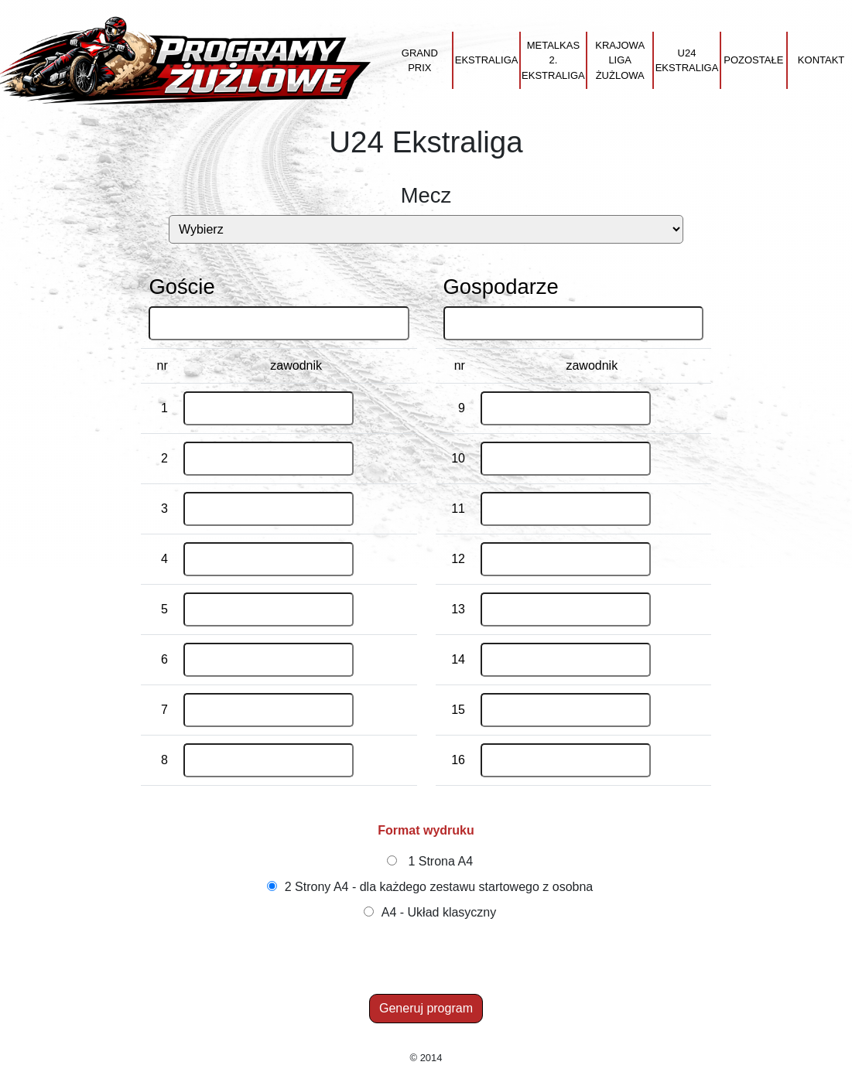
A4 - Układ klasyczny (439, 912)
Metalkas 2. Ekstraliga (553, 60)
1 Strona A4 (440, 861)
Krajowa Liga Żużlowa (620, 60)
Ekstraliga (486, 60)
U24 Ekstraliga (687, 60)
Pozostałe (753, 60)
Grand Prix (420, 60)
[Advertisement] (428, 959)
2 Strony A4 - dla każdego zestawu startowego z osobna (439, 886)
